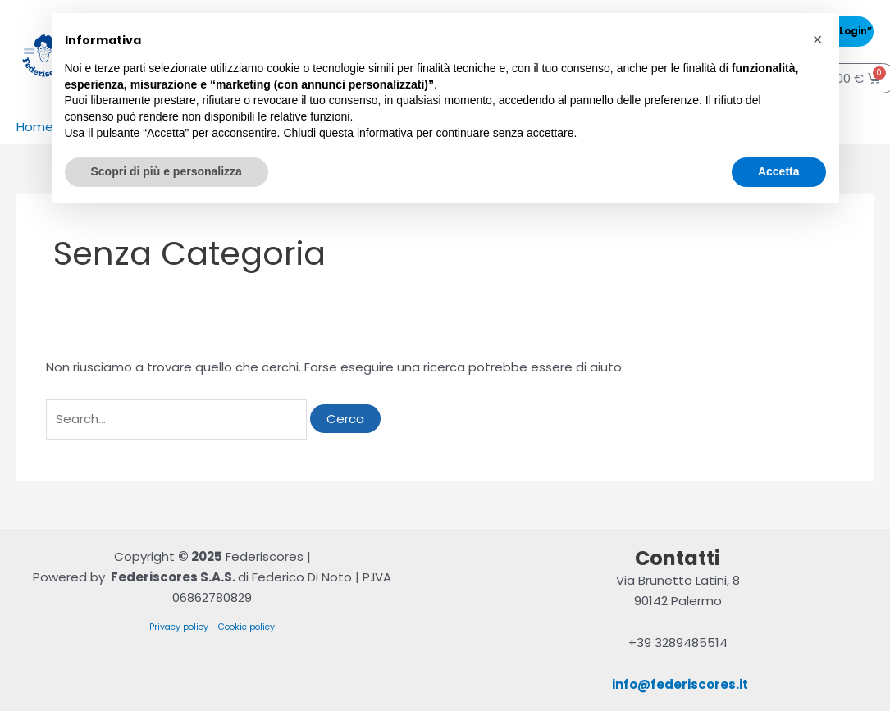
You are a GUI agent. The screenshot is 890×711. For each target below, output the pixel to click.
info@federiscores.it (680, 684)
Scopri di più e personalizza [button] (166, 171)
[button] (818, 39)
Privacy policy (178, 627)
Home (34, 126)
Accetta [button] (779, 171)
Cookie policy (246, 627)
